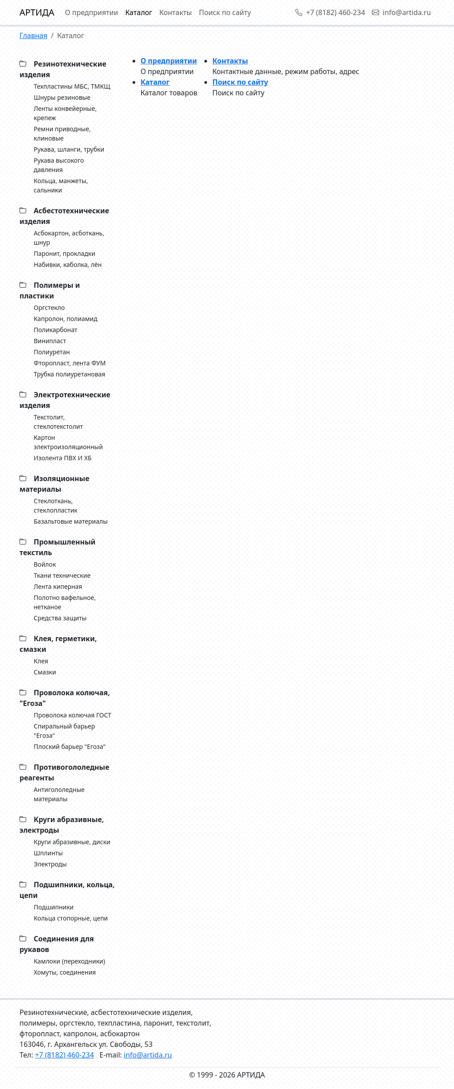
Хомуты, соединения (65, 972)
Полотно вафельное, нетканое (65, 602)
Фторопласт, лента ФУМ (70, 363)
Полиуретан (52, 352)
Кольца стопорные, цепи (71, 918)
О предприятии (91, 12)
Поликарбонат (55, 329)
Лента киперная (58, 586)
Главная (33, 35)
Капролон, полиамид (66, 318)
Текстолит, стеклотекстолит (58, 422)
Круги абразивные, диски (72, 842)
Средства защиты (60, 618)
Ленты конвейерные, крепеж (65, 113)
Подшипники (54, 907)
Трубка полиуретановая (69, 374)
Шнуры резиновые (62, 97)
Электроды (50, 864)
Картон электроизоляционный (68, 442)
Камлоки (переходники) (69, 961)
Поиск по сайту (225, 12)
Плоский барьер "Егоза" (70, 746)
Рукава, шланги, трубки (69, 149)
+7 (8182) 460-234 (330, 12)
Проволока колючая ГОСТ (72, 715)
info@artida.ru (401, 12)
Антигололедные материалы (59, 794)
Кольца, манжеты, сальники (61, 185)
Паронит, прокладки (64, 253)
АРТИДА (37, 12)
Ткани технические (62, 575)
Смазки (45, 672)
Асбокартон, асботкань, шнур (69, 238)
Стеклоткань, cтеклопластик (56, 505)
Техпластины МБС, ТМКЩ (72, 86)
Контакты (175, 12)
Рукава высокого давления (59, 165)
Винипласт (50, 341)
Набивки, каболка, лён (68, 264)
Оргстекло (49, 307)
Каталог (139, 12)
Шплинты (48, 853)
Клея (41, 661)
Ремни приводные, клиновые (62, 133)
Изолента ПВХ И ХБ (62, 458)
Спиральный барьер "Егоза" (64, 731)
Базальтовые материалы (71, 521)
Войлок (45, 564)
